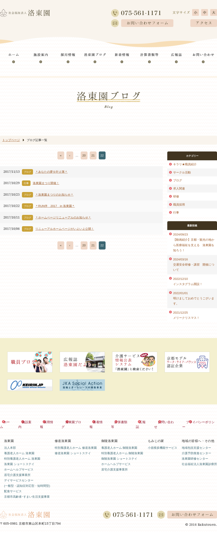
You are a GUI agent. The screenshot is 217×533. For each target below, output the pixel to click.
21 (92, 155)
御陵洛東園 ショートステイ (119, 453)
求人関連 (179, 188)
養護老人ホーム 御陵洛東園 (119, 442)
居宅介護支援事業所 (17, 470)
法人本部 (10, 442)
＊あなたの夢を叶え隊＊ (51, 171)
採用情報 (50, 422)
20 (83, 155)
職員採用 (179, 204)
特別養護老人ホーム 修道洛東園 (76, 442)
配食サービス (13, 486)
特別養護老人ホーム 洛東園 (22, 453)
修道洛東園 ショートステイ (73, 448)
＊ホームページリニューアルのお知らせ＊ (63, 217)
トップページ (11, 140)
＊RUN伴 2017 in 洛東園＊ (55, 206)
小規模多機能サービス (162, 442)
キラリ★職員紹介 (185, 164)
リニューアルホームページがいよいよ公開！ (64, 228)
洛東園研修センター (195, 453)
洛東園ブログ (74, 422)
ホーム (9, 422)
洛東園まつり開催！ (46, 183)
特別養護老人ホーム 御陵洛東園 (122, 448)
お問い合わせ (167, 422)
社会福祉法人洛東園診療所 (199, 459)
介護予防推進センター (196, 448)
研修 (176, 196)
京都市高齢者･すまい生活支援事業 (27, 491)
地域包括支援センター (196, 442)
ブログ (177, 180)
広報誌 (144, 422)
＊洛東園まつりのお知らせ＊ (54, 194)
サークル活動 (182, 172)
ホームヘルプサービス (18, 464)
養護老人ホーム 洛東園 (19, 448)
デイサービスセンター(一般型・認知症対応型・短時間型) (27, 478)
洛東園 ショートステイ (19, 459)
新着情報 (99, 422)
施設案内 (28, 422)
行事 (176, 212)
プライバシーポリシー (201, 422)
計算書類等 (122, 422)
